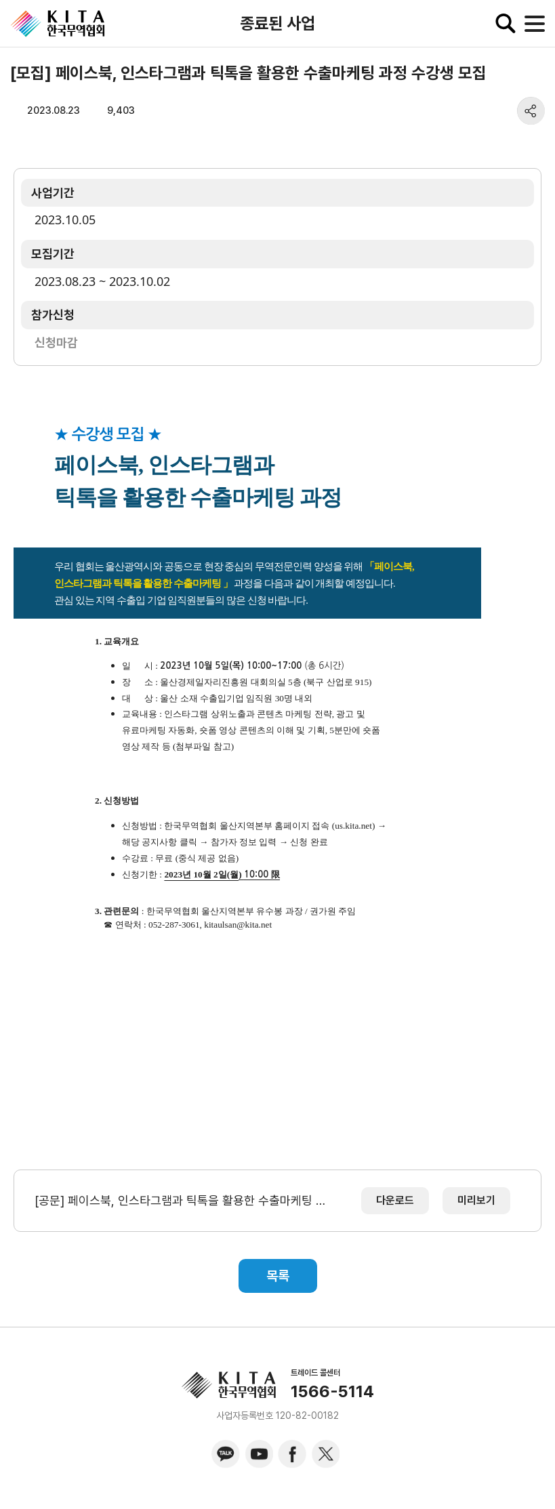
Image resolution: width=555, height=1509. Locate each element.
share (531, 111)
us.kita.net (353, 826)
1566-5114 (332, 1391)
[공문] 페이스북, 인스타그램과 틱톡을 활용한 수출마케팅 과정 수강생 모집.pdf (183, 1200)
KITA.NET (57, 23)
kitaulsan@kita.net (238, 924)
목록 (277, 1276)
